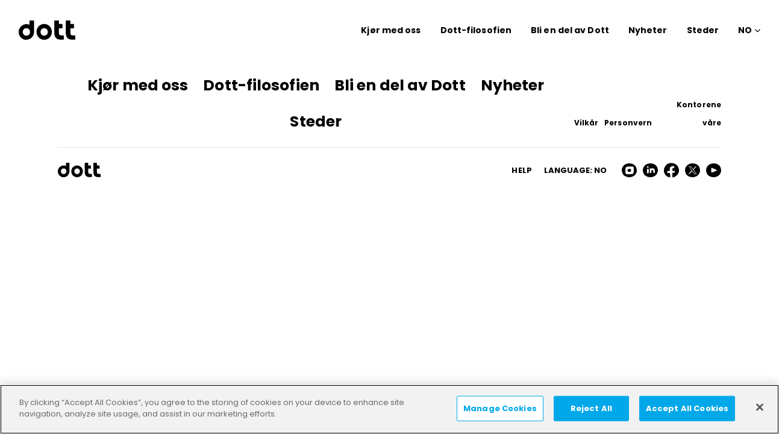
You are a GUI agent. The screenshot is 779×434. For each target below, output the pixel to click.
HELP (521, 170)
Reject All (591, 408)
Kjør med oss (391, 30)
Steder (703, 30)
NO (745, 30)
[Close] (759, 407)
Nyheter (648, 30)
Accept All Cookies (687, 408)
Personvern (628, 123)
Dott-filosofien (476, 30)
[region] (389, 409)
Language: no (575, 170)
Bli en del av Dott (570, 30)
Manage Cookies (500, 408)
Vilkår (586, 123)
